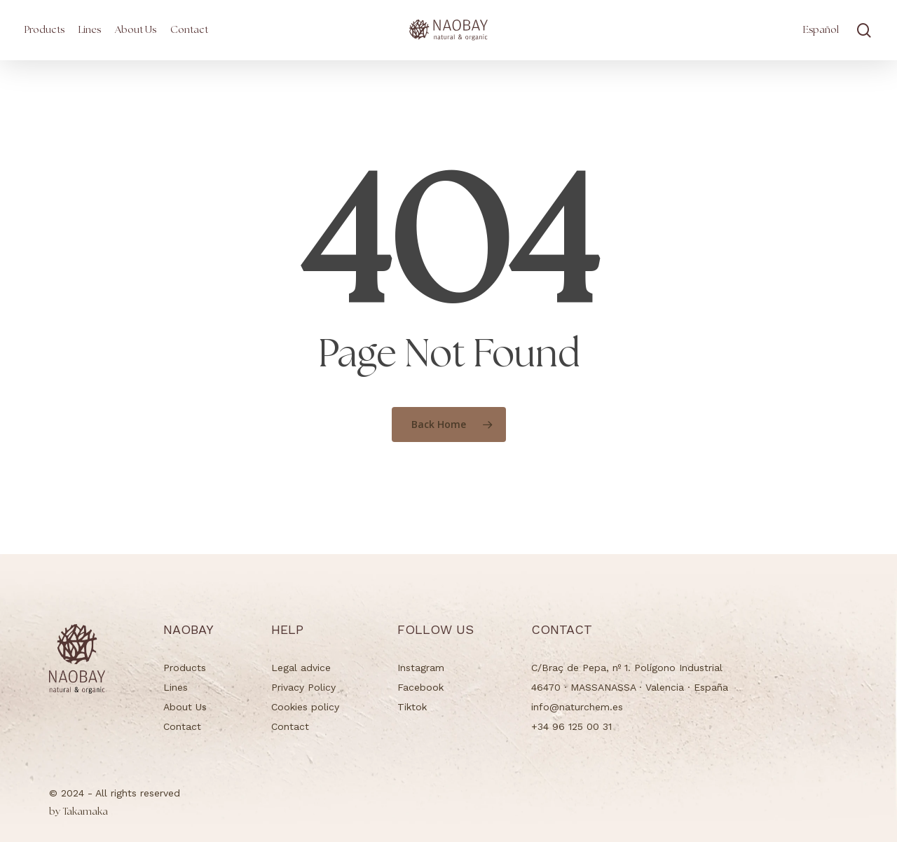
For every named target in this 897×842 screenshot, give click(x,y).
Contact (182, 726)
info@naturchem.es (577, 706)
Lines (175, 687)
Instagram (420, 667)
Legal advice (301, 667)
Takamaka (78, 812)
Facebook (420, 687)
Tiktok (412, 706)
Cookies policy (305, 706)
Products (184, 667)
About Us (185, 706)
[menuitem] (821, 30)
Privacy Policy (303, 687)
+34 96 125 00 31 (571, 726)
